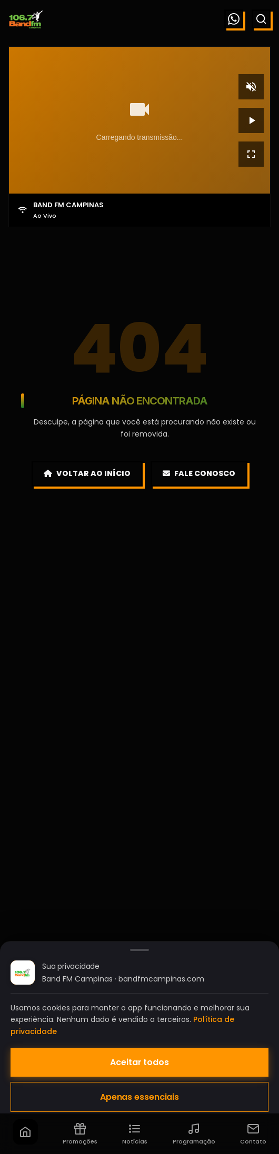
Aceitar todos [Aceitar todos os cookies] (139, 1062)
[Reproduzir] (251, 120)
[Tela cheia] (251, 154)
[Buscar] (261, 18)
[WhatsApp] (233, 18)
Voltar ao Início (87, 473)
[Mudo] (251, 86)
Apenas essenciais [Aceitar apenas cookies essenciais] (139, 1097)
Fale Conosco (199, 473)
